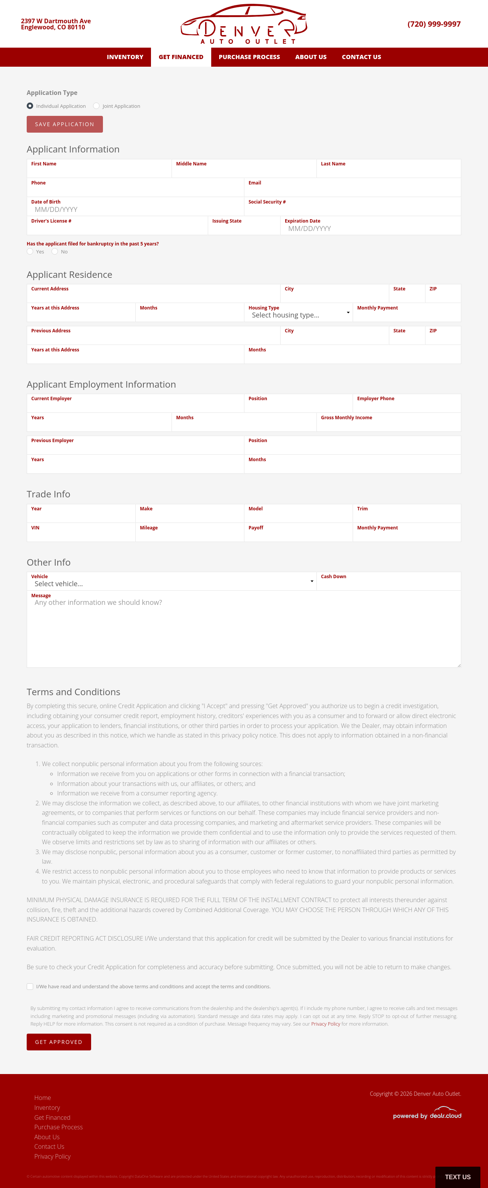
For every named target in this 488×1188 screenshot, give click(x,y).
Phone (38, 183)
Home (42, 1097)
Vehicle (39, 576)
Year (36, 508)
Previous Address (51, 330)
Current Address (50, 288)
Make (146, 508)
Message (41, 595)
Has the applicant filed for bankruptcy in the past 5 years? (93, 243)
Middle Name (191, 163)
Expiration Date (302, 221)
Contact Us (361, 57)
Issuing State (227, 221)
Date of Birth (46, 202)
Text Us (458, 1177)
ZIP (433, 288)
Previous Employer (52, 440)
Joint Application (121, 106)
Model (256, 508)
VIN (35, 527)
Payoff (256, 527)
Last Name (333, 163)
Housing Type (264, 308)
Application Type (52, 92)
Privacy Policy (325, 1023)
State (399, 288)
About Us (311, 57)
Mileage (149, 527)
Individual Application (61, 106)
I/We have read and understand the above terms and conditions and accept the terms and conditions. (153, 986)
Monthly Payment (377, 308)
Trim (362, 508)
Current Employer (51, 398)
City (289, 288)
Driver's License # (51, 221)
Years (37, 417)
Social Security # (267, 202)
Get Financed (181, 57)
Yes (40, 251)
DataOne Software (149, 1176)
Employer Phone (376, 398)
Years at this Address (55, 308)
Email (255, 183)
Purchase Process (249, 57)
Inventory (125, 57)
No (64, 251)
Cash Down (333, 576)
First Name (43, 163)
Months (148, 308)
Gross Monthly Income (346, 417)
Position (258, 398)
